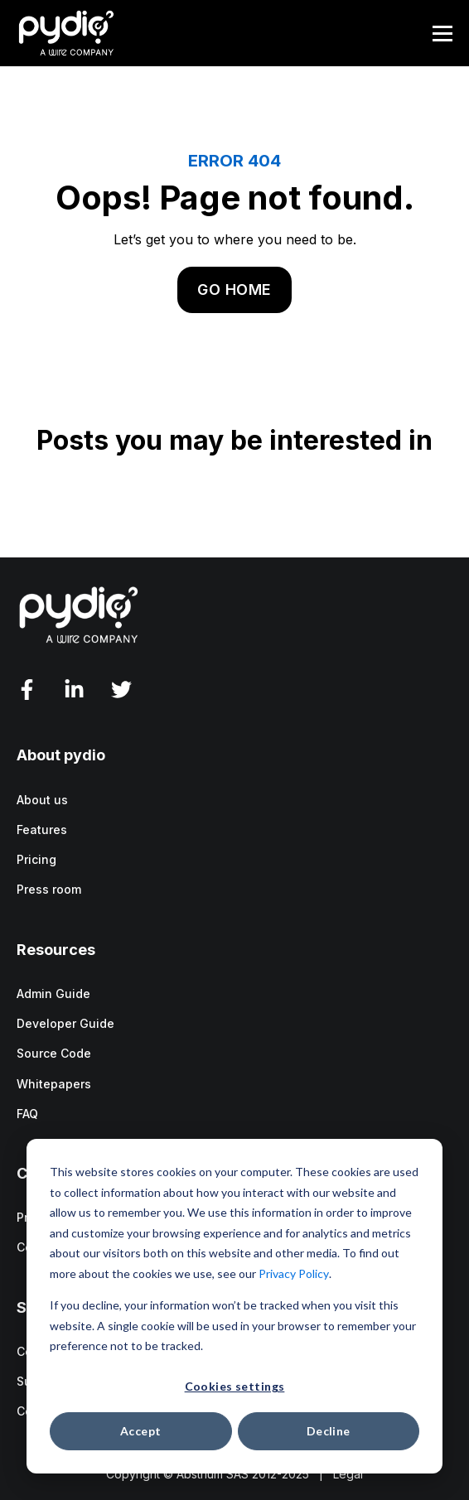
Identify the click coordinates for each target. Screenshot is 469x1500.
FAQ (27, 1114)
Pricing (36, 859)
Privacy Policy (294, 1273)
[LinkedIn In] (74, 689)
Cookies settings (235, 1386)
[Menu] (442, 33)
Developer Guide (65, 1023)
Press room (49, 889)
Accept (141, 1431)
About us (42, 800)
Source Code (54, 1053)
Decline (329, 1431)
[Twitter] (121, 689)
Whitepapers (54, 1084)
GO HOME (234, 289)
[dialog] (234, 1306)
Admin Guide (53, 993)
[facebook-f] (27, 689)
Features (42, 829)
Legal (348, 1474)
